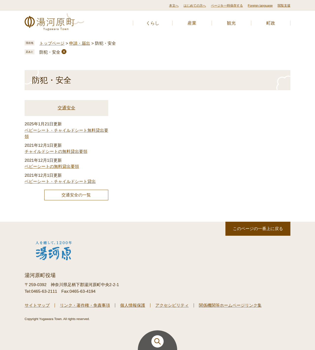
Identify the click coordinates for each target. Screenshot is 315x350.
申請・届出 (79, 43)
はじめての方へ (195, 5)
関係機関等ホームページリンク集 (230, 305)
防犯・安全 (49, 52)
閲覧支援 (284, 5)
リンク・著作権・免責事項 (85, 305)
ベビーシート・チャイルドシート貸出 (60, 181)
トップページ (51, 43)
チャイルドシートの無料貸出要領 (56, 151)
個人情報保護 (132, 305)
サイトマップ (37, 305)
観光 (231, 23)
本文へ (174, 5)
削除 (64, 51)
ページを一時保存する (227, 5)
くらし (152, 23)
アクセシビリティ (172, 305)
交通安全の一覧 (76, 195)
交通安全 (66, 107)
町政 (270, 23)
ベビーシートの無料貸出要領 (52, 166)
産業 (192, 23)
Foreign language (260, 5)
